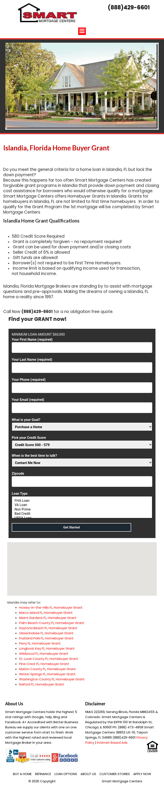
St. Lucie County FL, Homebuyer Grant (48, 658)
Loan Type (82, 505)
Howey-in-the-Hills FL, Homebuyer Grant (50, 607)
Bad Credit (82, 514)
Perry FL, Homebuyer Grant (40, 643)
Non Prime (82, 509)
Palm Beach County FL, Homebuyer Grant (51, 623)
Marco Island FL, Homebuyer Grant (46, 612)
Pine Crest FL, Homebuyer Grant (44, 664)
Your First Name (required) (82, 343)
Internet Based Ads (112, 742)
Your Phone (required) (82, 384)
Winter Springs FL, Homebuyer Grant (47, 674)
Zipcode (82, 477)
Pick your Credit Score (82, 441)
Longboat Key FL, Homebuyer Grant (47, 648)
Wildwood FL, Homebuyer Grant (43, 653)
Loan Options (65, 774)
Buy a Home (22, 774)
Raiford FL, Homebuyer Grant (41, 684)
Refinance (43, 774)
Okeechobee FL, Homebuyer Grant (46, 633)
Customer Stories (115, 774)
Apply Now (142, 774)
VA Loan (82, 505)
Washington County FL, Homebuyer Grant (52, 679)
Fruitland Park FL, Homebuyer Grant (46, 638)
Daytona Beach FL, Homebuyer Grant (48, 628)
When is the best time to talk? (82, 459)
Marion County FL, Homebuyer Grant (47, 669)
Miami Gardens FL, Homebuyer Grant (47, 617)
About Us (88, 774)
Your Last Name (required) (82, 364)
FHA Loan (82, 501)
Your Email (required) (82, 404)
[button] (82, 565)
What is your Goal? (82, 423)
